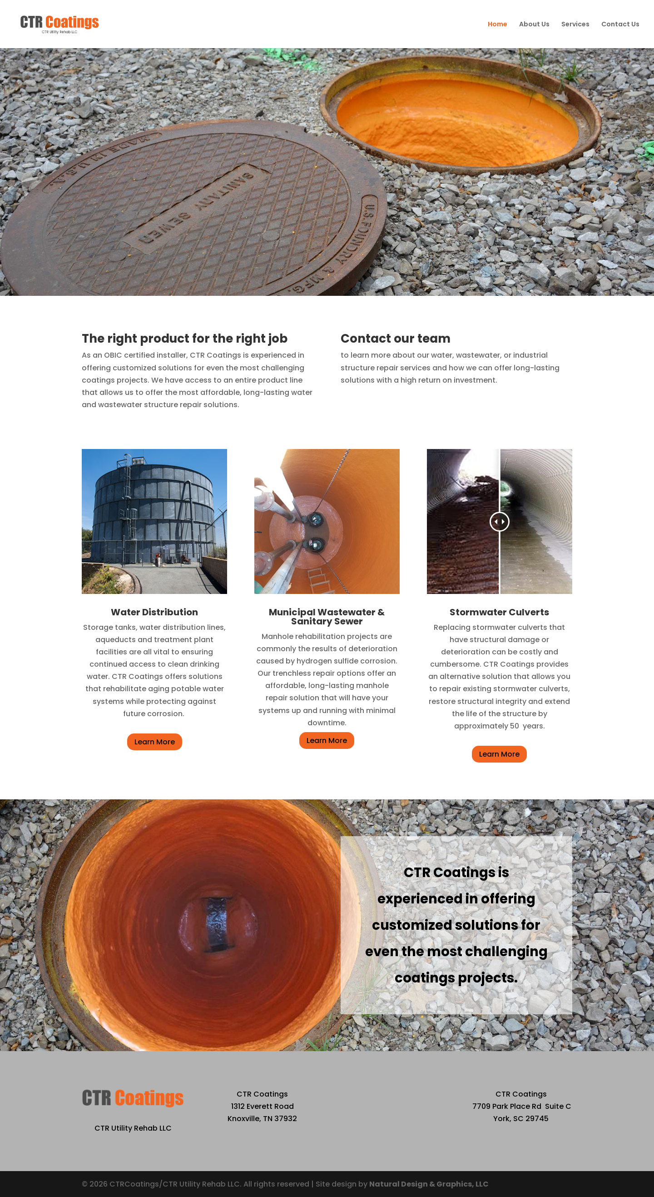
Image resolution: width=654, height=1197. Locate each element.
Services (575, 25)
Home (497, 25)
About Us (534, 25)
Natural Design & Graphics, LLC (429, 1184)
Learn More (154, 742)
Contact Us (620, 25)
